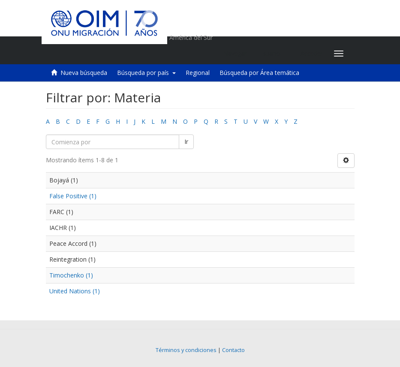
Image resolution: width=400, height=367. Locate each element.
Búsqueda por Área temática (259, 73)
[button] (273, 53)
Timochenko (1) (71, 275)
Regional (198, 73)
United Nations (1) (74, 291)
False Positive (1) (72, 196)
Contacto (233, 350)
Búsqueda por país (146, 73)
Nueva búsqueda (83, 73)
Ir (186, 141)
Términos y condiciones (186, 350)
